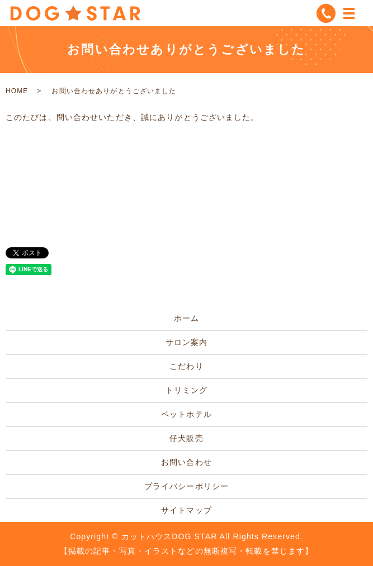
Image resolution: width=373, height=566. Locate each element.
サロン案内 (187, 342)
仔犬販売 (186, 438)
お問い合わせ (186, 462)
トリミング (187, 390)
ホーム (186, 318)
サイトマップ (186, 510)
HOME (17, 91)
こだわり (186, 366)
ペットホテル (186, 414)
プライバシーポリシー (186, 486)
